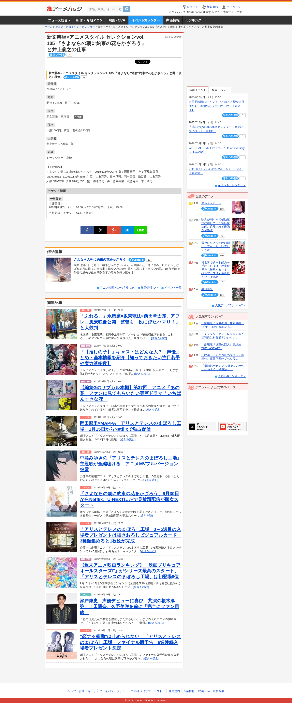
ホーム (49, 27)
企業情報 (189, 691)
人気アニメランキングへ (230, 305)
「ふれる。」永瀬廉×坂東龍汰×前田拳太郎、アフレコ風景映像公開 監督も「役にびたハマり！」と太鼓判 (130, 322)
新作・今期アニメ (89, 20)
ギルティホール (211, 203)
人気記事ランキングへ (232, 376)
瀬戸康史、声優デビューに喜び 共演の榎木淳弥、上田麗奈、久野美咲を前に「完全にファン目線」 (129, 606)
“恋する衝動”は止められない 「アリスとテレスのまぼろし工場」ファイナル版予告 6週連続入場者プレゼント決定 (130, 642)
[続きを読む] (159, 338)
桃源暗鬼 (207, 289)
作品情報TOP (149, 287)
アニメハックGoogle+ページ (232, 426)
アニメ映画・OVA (116, 20)
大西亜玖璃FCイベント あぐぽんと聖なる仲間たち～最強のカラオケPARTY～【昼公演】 (216, 106)
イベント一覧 (172, 287)
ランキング (193, 20)
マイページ (234, 7)
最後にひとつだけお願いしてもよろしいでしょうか (215, 246)
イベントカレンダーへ (232, 185)
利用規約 (174, 691)
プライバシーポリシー (113, 691)
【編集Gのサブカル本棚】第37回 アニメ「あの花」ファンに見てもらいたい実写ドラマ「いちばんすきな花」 (130, 393)
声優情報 (172, 20)
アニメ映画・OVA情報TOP (117, 287)
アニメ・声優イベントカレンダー (145, 20)
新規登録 (212, 7)
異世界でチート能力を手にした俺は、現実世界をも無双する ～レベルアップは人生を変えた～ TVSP (215, 269)
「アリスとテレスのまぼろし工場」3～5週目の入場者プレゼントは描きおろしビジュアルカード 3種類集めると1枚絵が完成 (130, 535)
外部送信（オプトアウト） (148, 691)
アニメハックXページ (202, 426)
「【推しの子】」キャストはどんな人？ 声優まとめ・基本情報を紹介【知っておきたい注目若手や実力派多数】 (130, 357)
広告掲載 (218, 691)
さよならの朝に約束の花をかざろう (100, 259)
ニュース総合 (59, 20)
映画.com (204, 691)
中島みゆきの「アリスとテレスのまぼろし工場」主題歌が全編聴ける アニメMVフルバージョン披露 (130, 463)
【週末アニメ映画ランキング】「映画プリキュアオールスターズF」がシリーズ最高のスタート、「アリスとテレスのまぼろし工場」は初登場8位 (130, 571)
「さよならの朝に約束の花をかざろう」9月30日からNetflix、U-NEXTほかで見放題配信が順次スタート (129, 499)
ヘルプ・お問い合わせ (82, 691)
